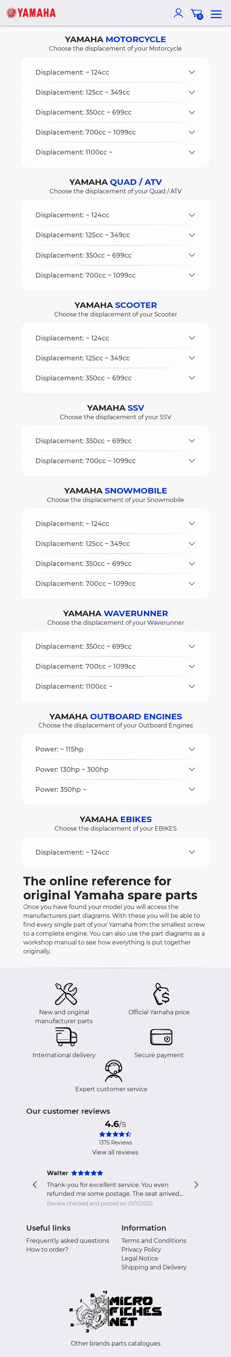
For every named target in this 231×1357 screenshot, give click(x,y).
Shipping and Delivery (154, 1267)
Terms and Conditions (153, 1240)
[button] (115, 72)
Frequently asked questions (67, 1240)
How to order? (47, 1249)
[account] (180, 12)
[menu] (216, 12)
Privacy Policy (141, 1249)
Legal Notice (139, 1258)
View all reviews (115, 1152)
